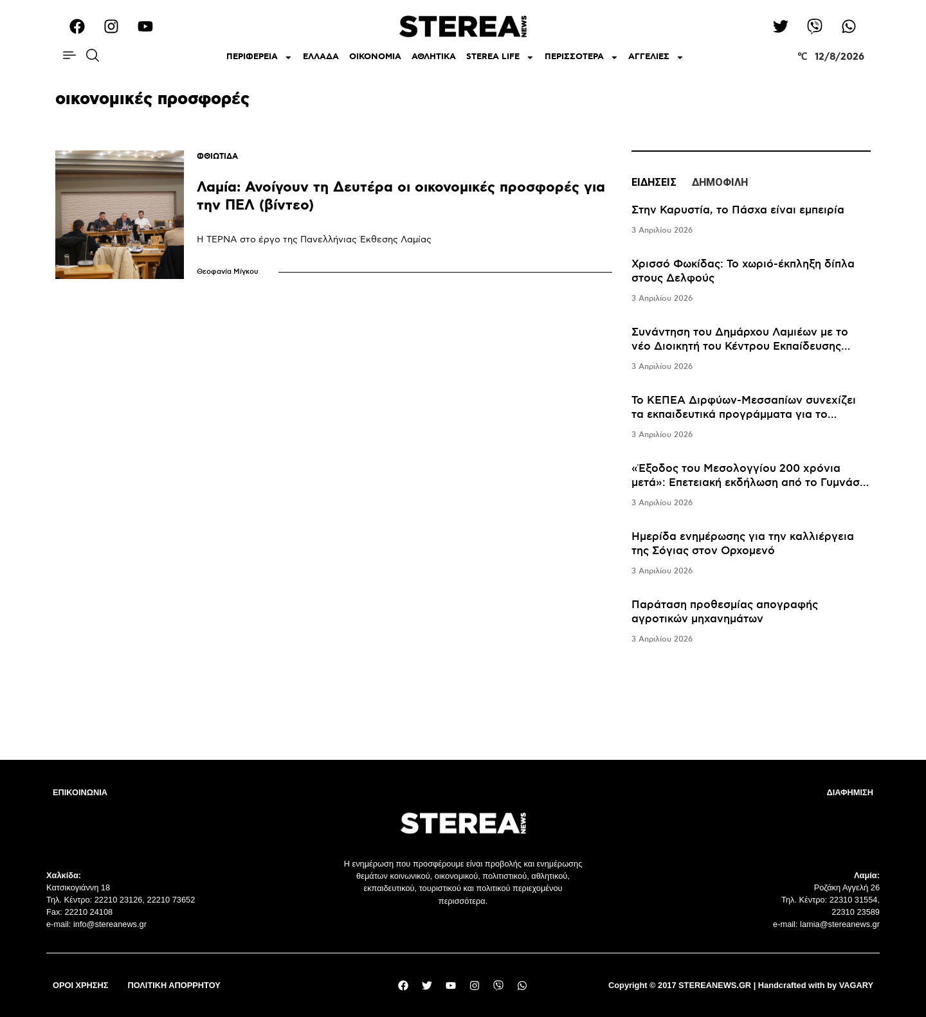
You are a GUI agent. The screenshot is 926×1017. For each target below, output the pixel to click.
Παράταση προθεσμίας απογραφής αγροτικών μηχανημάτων (724, 612)
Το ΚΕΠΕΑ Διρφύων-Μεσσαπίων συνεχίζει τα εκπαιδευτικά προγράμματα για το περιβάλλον (743, 414)
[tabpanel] (750, 425)
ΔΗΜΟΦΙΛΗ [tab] (720, 182)
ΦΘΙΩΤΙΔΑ (217, 156)
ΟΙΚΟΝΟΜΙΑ (375, 56)
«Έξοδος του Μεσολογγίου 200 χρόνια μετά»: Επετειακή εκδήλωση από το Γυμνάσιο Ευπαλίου (750, 483)
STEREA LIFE (500, 57)
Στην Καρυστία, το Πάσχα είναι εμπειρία (737, 210)
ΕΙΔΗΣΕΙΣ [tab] (653, 182)
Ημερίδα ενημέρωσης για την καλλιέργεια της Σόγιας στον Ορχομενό (742, 544)
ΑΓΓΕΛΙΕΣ (656, 57)
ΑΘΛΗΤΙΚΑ (434, 56)
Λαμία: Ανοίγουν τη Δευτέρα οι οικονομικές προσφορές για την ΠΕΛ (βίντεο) (401, 196)
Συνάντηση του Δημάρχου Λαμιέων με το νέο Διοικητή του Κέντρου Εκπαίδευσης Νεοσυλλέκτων (739, 346)
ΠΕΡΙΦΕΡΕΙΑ (259, 57)
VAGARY (856, 985)
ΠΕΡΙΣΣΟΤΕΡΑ (582, 57)
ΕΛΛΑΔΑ (321, 56)
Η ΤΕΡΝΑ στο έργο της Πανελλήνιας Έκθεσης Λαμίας (314, 239)
